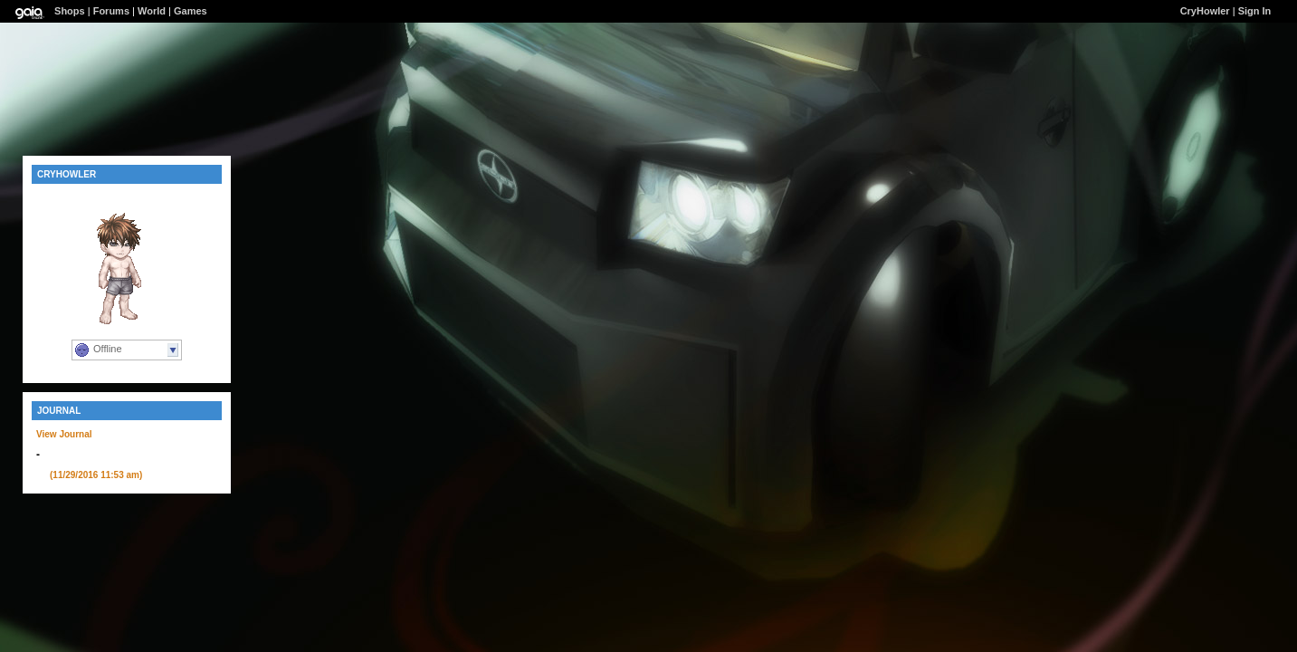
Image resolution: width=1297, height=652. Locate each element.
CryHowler (1205, 10)
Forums (111, 10)
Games (190, 10)
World (152, 10)
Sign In (1255, 10)
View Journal (64, 434)
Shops (69, 10)
